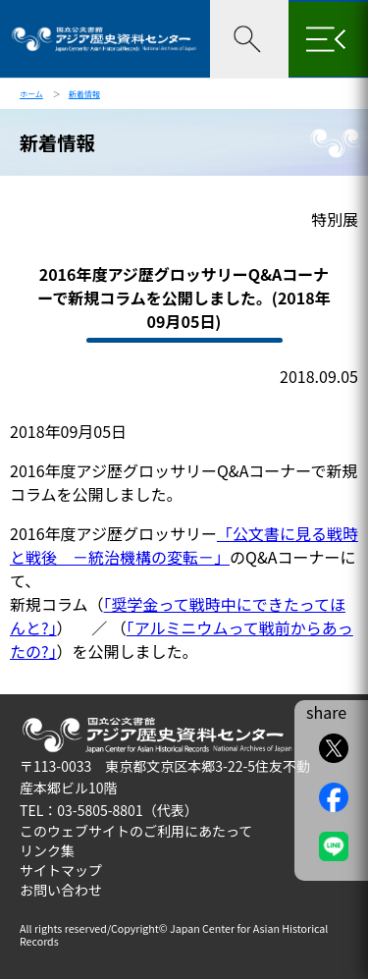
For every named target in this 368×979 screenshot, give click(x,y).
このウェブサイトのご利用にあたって (136, 831)
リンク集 (47, 850)
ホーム (31, 93)
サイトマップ (61, 870)
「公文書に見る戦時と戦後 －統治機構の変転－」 (184, 545)
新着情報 (84, 93)
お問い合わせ (61, 889)
